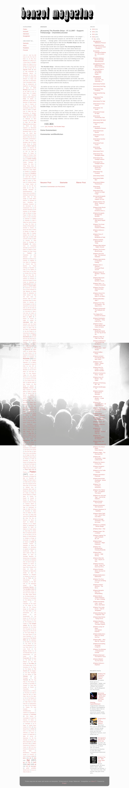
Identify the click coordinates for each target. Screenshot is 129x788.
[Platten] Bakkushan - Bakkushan (99, 575)
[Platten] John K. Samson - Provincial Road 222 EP (98, 267)
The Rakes (28, 659)
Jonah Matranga (29, 345)
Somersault (25, 540)
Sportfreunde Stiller (28, 550)
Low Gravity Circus (29, 380)
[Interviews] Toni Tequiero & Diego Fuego (99, 192)
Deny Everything (28, 202)
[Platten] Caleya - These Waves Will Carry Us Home (99, 325)
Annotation (29, 82)
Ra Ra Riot (33, 485)
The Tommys (31, 681)
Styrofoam (33, 558)
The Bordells (33, 598)
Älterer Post (81, 183)
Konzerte (50, 126)
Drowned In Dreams (28, 227)
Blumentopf (33, 127)
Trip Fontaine (33, 705)
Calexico (25, 153)
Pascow (27, 458)
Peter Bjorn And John (28, 466)
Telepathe (34, 574)
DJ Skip (31, 187)
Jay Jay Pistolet (29, 331)
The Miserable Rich (27, 652)
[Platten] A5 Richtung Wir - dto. (99, 383)
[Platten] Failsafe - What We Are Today (98, 241)
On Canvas (33, 449)
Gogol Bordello (27, 284)
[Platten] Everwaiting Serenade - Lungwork (99, 645)
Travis (26, 705)
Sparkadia (25, 545)
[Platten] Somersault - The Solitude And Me (99, 310)
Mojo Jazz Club (26, 418)
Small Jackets (32, 529)
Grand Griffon (32, 286)
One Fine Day (28, 451)
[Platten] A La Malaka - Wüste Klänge (99, 525)
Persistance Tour (32, 462)
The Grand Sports (27, 634)
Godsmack (31, 282)
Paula (32, 458)
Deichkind (32, 200)
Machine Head (30, 382)
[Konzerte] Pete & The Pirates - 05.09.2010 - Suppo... (98, 72)
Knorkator (31, 356)
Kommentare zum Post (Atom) (56, 186)
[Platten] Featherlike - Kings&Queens (99, 418)
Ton (25, 698)
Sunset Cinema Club (28, 565)
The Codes (33, 603)
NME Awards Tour (28, 431)
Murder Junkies (30, 427)
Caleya (32, 153)
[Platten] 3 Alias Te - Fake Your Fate (99, 337)
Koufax (27, 360)
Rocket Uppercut (27, 494)
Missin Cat (31, 411)
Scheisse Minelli (29, 503)
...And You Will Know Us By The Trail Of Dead (29, 57)
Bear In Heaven (29, 104)
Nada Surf (31, 433)
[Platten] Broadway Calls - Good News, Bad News (99, 603)
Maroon (25, 395)
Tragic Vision (28, 701)
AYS (26, 67)
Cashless (32, 160)
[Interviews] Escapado (97, 187)
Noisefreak (25, 447)
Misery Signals (31, 409)
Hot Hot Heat (31, 307)
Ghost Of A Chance (27, 280)
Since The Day (30, 518)
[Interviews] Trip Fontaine (97, 172)
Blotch (27, 125)
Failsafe (30, 249)
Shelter (29, 512)
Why (30, 743)
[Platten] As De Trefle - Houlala (99, 471)
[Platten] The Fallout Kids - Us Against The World (99, 491)
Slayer (32, 527)
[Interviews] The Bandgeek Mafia (98, 154)
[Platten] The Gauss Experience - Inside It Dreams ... (99, 409)
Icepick (32, 313)
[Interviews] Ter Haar (99, 101)
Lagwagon (27, 364)
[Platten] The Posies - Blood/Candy (99, 250)
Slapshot (25, 527)
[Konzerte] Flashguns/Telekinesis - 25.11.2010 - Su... (99, 53)
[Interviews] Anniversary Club (99, 116)
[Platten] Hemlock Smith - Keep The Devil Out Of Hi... (99, 565)
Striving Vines (26, 558)
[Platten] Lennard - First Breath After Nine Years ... (99, 357)
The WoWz (32, 683)
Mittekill (34, 413)
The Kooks (28, 643)
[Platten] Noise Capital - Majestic (99, 414)
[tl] (35, 764)
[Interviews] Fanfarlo (99, 84)
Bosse (24, 136)
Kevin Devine (28, 353)
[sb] (28, 764)
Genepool (32, 278)
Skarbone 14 (26, 523)
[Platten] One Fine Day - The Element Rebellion (99, 255)
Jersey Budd (26, 335)
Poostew (31, 474)
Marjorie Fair (31, 393)
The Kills (34, 641)
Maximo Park (31, 396)
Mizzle (27, 415)
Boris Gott (32, 135)
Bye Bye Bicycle (32, 149)
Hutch (34, 309)
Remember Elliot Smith (28, 489)
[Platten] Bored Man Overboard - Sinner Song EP (99, 480)
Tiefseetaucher (26, 690)
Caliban (25, 155)
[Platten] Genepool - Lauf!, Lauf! (99, 467)
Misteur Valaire (26, 413)
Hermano (32, 302)
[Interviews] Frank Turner (98, 143)
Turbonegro (25, 714)
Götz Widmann (26, 291)
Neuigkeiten (26, 36)
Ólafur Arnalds (26, 771)
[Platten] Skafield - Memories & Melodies (98, 392)
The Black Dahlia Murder (29, 594)
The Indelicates (32, 640)
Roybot (24, 498)
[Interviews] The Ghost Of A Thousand (97, 167)
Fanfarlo (29, 253)
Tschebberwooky (27, 710)
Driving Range (31, 225)
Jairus (24, 327)
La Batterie (33, 362)
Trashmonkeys (32, 703)
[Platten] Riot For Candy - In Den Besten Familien (98, 369)
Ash (33, 91)
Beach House (33, 102)
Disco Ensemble (32, 216)
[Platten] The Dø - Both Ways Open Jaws (101, 759)
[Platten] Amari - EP (99, 421)
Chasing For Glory (28, 164)
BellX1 (29, 109)
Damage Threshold (28, 189)
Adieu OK (31, 67)
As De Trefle (26, 91)
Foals (24, 269)
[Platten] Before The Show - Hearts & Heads (99, 203)
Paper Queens (32, 456)
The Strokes (28, 674)
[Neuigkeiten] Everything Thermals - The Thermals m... (98, 79)
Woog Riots (27, 750)
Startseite (63, 183)
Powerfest (31, 478)
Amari (26, 76)
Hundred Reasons (27, 309)
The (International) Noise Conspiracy (29, 580)
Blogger (64, 783)
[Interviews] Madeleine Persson (99, 127)
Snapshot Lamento (31, 532)
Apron (27, 87)
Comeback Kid (26, 178)
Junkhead (27, 349)
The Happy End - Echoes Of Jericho (99, 314)
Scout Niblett (26, 505)
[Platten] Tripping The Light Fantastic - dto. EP (99, 537)
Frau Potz (33, 271)
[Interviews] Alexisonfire (97, 147)
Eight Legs (25, 236)
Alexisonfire (25, 75)
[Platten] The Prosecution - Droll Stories (99, 348)
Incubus (32, 318)
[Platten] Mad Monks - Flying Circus (99, 617)
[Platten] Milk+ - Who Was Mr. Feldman (99, 640)
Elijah (35, 238)
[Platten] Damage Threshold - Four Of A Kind (98, 520)
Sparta (32, 545)
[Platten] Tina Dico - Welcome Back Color (99, 289)
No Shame (31, 442)
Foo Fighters (31, 269)
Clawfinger (33, 171)
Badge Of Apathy (28, 98)
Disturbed (27, 220)
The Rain (34, 658)
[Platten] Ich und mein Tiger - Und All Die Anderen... (99, 497)
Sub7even (27, 560)
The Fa (30, 618)
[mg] (29, 762)
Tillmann (34, 690)
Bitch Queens (32, 116)
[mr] (46, 126)
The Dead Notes (27, 610)
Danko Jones (26, 193)
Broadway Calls (26, 142)
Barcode (32, 100)
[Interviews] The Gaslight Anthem (98, 158)
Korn (35, 358)
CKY (26, 151)
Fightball (32, 260)
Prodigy (25, 480)
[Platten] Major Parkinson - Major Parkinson (99, 542)
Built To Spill (31, 146)
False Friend (33, 251)
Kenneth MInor (32, 351)
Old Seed (27, 449)
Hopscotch (25, 305)
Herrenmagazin (26, 304)
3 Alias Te (32, 60)
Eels (33, 235)
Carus (26, 160)
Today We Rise (27, 694)
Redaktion (26, 48)
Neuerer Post (45, 183)
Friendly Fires (28, 273)
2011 (93, 34)
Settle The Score (32, 509)
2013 (93, 29)
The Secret (33, 667)
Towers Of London (31, 699)
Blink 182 (27, 122)
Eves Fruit (32, 247)
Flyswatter (32, 267)
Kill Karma (31, 355)
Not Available (33, 447)
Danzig (32, 193)
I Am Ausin (27, 311)
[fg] (28, 760)
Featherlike (25, 255)
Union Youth (33, 721)
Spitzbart (32, 549)
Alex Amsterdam (29, 71)
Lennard (25, 367)
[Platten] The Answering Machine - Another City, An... (99, 431)
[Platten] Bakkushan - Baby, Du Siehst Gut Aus (99, 635)
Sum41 (32, 563)
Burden (24, 147)
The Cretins (28, 605)
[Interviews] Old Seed (99, 120)
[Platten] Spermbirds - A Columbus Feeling (99, 261)
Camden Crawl (32, 155)
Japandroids (33, 329)
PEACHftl (25, 456)
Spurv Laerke (26, 552)
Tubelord (25, 712)
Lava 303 (31, 366)
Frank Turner (26, 271)
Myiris (24, 429)
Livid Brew (31, 371)
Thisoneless (26, 689)
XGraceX (32, 754)
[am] (33, 756)
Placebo (25, 472)
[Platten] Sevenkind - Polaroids (99, 475)
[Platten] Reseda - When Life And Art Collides (99, 571)
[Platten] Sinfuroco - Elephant (99, 663)
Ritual (32, 492)
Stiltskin (25, 554)
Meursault (25, 402)
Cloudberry (33, 173)
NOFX (24, 433)
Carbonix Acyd (28, 156)
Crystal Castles (30, 184)
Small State (27, 530)
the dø (32, 770)
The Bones (25, 598)
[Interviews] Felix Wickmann (98, 97)
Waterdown (25, 738)
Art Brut (32, 89)
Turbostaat (33, 714)
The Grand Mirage (29, 632)
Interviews (26, 34)
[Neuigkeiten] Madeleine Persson (99, 41)
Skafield (31, 521)
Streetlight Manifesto (28, 556)
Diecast (29, 213)
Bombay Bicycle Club (29, 129)
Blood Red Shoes (32, 124)
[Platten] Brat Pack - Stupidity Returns (101, 721)
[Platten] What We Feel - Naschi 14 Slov (98, 559)
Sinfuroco (25, 520)
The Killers (27, 641)
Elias (30, 238)
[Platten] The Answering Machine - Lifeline (101, 676)
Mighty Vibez (33, 404)
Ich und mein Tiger (27, 315)
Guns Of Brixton (31, 289)
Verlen (32, 729)
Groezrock (27, 287)
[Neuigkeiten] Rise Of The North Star (102, 739)
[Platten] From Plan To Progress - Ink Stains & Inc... (99, 304)
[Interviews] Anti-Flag (99, 86)
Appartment (33, 86)
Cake (32, 151)
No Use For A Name (28, 444)
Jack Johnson (31, 325)
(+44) (24, 55)
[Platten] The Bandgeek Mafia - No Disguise (99, 437)
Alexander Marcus (28, 73)
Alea (35, 69)
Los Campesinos (32, 376)
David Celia (26, 196)
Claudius (27, 171)
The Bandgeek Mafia (28, 589)
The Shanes (28, 669)
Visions (32, 732)
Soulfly (32, 542)
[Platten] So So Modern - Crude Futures (98, 398)
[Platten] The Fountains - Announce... (97, 486)
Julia (35, 347)
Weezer (32, 739)
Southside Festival (28, 543)
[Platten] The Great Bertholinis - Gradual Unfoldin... (99, 226)
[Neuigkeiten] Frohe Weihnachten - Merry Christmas (99, 65)
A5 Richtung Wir (32, 66)
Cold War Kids (29, 176)
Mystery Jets (31, 429)
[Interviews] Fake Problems (98, 89)
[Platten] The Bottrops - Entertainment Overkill (99, 651)
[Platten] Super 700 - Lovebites (99, 532)
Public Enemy (28, 481)
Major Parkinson (27, 389)
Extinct (24, 249)
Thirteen (32, 687)
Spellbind (25, 547)
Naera (24, 435)
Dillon (29, 215)
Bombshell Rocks (27, 131)
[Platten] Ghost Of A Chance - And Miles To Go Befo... (99, 294)
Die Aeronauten (27, 206)
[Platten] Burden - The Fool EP (98, 501)
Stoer (32, 554)
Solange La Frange (29, 538)
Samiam (25, 501)
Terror (29, 578)
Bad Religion (31, 96)
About (24, 45)
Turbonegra (31, 712)
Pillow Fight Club (29, 469)
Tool (24, 699)
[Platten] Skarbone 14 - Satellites (99, 510)
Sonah (26, 541)
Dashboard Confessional (29, 195)
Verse (24, 730)
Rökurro (32, 500)
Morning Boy (31, 420)
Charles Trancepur (28, 162)
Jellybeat (32, 333)
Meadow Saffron (28, 398)
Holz (33, 304)
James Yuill (31, 327)
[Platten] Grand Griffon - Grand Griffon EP (98, 363)
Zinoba (28, 756)
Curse (24, 186)
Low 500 (34, 378)
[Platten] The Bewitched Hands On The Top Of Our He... (99, 332)
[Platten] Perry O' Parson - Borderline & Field (99, 235)
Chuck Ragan (32, 169)
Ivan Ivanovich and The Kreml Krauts (29, 324)
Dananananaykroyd (27, 191)
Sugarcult (25, 563)
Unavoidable (26, 718)
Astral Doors (26, 93)
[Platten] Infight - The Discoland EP (99, 453)
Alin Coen (33, 75)
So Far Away (28, 534)
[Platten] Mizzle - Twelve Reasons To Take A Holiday (99, 597)
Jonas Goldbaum (27, 347)
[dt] (30, 758)
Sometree (34, 540)
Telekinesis (25, 574)
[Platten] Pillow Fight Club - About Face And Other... (99, 515)
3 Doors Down (26, 62)
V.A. (30, 727)
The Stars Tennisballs (30, 672)
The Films (33, 620)
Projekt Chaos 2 (32, 480)
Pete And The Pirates (29, 464)
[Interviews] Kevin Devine (98, 131)
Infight (24, 320)
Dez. (95, 39)
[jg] (24, 762)
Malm (29, 391)
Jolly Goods (33, 344)
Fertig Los (32, 258)
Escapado (25, 244)
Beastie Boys (26, 106)
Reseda (25, 491)
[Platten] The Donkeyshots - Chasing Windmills (99, 548)
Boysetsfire (25, 138)
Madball (32, 386)
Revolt (30, 491)
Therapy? (25, 685)
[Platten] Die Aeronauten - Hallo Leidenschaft (99, 458)
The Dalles (31, 609)
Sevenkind (27, 510)
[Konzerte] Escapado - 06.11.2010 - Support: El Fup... (99, 197)
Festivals (25, 260)
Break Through (30, 140)
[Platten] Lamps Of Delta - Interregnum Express (98, 629)
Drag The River (29, 224)
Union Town (26, 721)
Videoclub (25, 732)
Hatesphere (31, 293)
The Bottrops (28, 600)
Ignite (30, 316)
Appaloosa (25, 86)
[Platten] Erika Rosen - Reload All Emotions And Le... (99, 209)
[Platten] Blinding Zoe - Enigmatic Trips (99, 613)
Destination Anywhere (28, 204)
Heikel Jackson (27, 295)
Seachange (31, 507)
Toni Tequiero (31, 698)
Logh (24, 373)
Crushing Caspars (32, 182)
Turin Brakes (29, 716)
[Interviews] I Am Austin (98, 108)
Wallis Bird (32, 734)
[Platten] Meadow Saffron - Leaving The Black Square (99, 622)
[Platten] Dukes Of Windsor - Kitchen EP (99, 273)
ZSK (24, 756)
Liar (30, 369)
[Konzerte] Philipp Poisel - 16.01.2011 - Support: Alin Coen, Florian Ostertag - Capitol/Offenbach (98, 698)
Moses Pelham (26, 422)
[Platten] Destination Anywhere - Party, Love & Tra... (99, 320)
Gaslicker (32, 276)
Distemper (27, 218)
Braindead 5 (33, 138)
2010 (93, 37)
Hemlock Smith (27, 298)
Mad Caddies (26, 384)
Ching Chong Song (28, 166)
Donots (34, 222)
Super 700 (25, 567)
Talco (32, 572)
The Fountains (28, 621)
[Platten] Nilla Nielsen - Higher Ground (99, 246)
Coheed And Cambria (30, 175)
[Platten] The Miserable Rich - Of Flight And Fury (99, 404)
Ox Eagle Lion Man (29, 455)
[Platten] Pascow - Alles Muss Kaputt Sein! (99, 220)
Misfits (24, 411)
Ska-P (24, 521)
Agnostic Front (27, 69)
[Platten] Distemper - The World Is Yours (99, 655)
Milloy (32, 406)
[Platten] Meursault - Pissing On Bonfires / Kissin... (99, 279)
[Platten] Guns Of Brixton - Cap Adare (98, 378)
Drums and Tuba (27, 229)
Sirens (32, 520)
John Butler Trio (26, 340)
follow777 (94, 781)
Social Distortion (32, 536)
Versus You (31, 730)
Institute (31, 320)
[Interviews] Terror (98, 151)
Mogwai (32, 416)
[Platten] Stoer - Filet (99, 529)
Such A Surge (30, 561)
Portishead (25, 476)
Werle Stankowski (27, 741)
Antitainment (31, 84)
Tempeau (27, 576)
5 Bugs (30, 64)
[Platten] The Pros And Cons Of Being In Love (99, 580)
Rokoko (31, 496)
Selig (24, 509)
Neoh (31, 438)
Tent (32, 576)
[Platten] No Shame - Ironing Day (99, 463)
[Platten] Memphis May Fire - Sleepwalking (98, 592)
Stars (33, 552)
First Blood (25, 262)
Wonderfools (31, 749)
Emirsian (28, 240)
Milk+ (26, 406)
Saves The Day (32, 501)
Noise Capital (27, 446)
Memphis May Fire (28, 400)
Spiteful (26, 549)
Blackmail (28, 118)
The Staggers (33, 670)
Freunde (25, 50)
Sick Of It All (33, 516)
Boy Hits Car (31, 136)
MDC (24, 382)
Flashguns (33, 262)
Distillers (34, 218)
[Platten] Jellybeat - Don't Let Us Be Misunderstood (98, 59)
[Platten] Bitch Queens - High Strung (98, 554)
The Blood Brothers (29, 596)
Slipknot (25, 529)
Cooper (29, 180)
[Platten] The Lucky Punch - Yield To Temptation (98, 609)
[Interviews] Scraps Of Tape (98, 112)
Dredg (24, 225)
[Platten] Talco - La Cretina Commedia (99, 284)
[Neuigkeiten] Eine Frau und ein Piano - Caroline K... (99, 47)
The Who (25, 683)
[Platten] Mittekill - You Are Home (98, 659)
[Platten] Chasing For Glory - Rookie (99, 373)
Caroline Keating (31, 158)
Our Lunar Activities (31, 453)
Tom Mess (33, 696)
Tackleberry (25, 570)
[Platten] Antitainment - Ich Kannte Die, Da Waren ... (99, 342)
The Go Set (33, 630)
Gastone (25, 278)
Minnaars (25, 407)
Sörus (31, 569)
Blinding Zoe (33, 120)
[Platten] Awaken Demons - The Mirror (98, 586)
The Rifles (31, 663)
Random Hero (29, 487)
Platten (25, 29)
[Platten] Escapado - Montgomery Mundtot (99, 214)
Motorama (25, 426)
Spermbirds (33, 547)
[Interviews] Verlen (98, 175)
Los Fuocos (27, 378)
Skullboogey (31, 525)
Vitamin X (25, 734)
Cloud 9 (26, 173)
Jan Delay (25, 329)
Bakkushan (25, 100)
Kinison (24, 356)
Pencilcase (25, 460)
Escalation (31, 242)
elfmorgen (33, 766)
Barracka (25, 102)
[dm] (24, 758)
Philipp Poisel (26, 467)
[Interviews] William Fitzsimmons (99, 183)
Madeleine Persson (28, 388)
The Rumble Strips (59, 126)
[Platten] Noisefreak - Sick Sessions (99, 506)
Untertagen (27, 723)
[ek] (35, 758)
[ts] (27, 766)
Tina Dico (27, 692)
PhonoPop (33, 467)
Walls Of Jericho (28, 736)
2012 (93, 31)
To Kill (32, 692)
